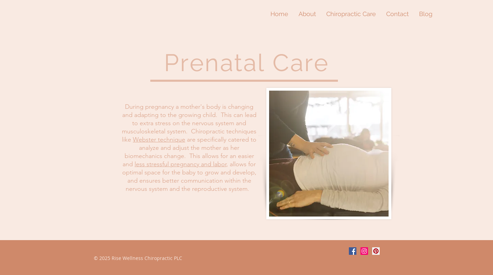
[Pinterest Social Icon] (376, 251)
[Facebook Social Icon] (352, 251)
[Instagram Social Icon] (364, 251)
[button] (351, 14)
